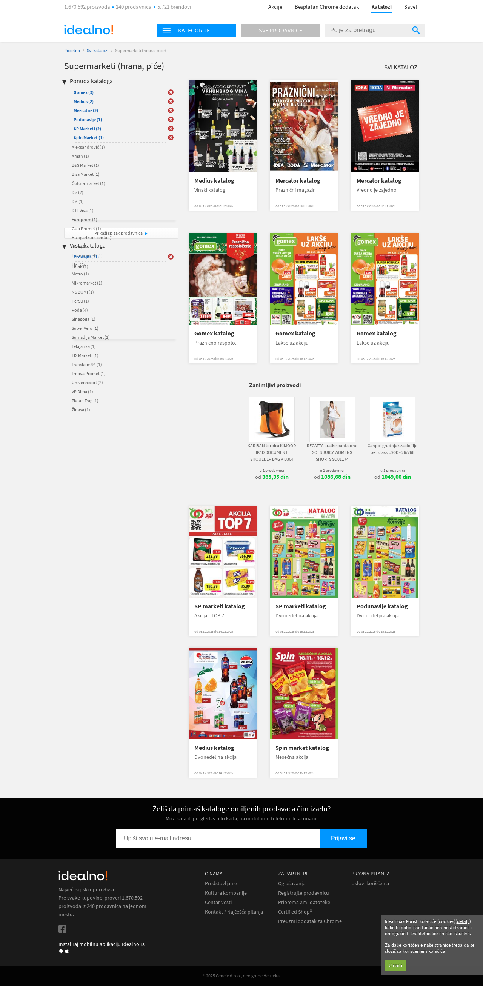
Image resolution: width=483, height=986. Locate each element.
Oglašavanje (291, 883)
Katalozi (381, 6)
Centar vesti (218, 902)
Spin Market (89, 137)
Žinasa (81, 409)
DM (78, 201)
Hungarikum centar (93, 237)
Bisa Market (86, 174)
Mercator (86, 110)
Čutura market (88, 183)
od (272, 477)
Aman (80, 156)
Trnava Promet (89, 373)
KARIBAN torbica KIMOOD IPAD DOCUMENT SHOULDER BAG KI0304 (272, 452)
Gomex (84, 92)
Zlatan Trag (85, 400)
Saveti (411, 6)
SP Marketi (87, 128)
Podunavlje (88, 119)
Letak (80, 266)
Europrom (84, 219)
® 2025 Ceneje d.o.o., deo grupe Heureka (241, 975)
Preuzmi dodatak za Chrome (310, 921)
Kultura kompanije (226, 893)
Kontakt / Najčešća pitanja (234, 912)
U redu (395, 965)
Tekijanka (84, 346)
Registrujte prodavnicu (303, 893)
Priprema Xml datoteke (304, 902)
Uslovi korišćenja (370, 883)
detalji (463, 921)
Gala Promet (86, 228)
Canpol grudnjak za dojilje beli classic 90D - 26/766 (392, 449)
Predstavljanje (221, 883)
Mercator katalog (297, 180)
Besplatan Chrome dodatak (327, 6)
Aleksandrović (88, 147)
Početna (72, 50)
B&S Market (85, 165)
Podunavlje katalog (382, 606)
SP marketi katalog (219, 606)
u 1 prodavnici (272, 470)
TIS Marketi (85, 355)
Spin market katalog (302, 747)
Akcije (275, 6)
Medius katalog (214, 180)
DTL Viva (83, 210)
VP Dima (82, 391)
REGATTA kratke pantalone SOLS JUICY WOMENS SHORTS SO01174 (332, 452)
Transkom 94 (87, 364)
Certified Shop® (295, 912)
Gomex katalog (214, 333)
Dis (77, 192)
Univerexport (87, 382)
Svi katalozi (97, 50)
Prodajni (86, 257)
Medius (84, 101)
